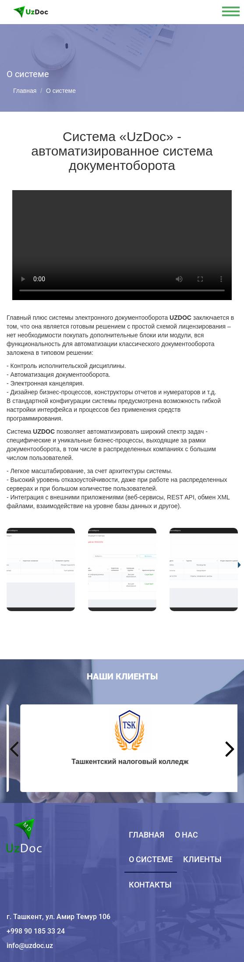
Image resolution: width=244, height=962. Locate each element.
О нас (186, 834)
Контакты (150, 884)
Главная (24, 90)
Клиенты (202, 859)
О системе (151, 859)
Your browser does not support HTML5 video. (122, 245)
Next (229, 749)
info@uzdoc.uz (30, 945)
